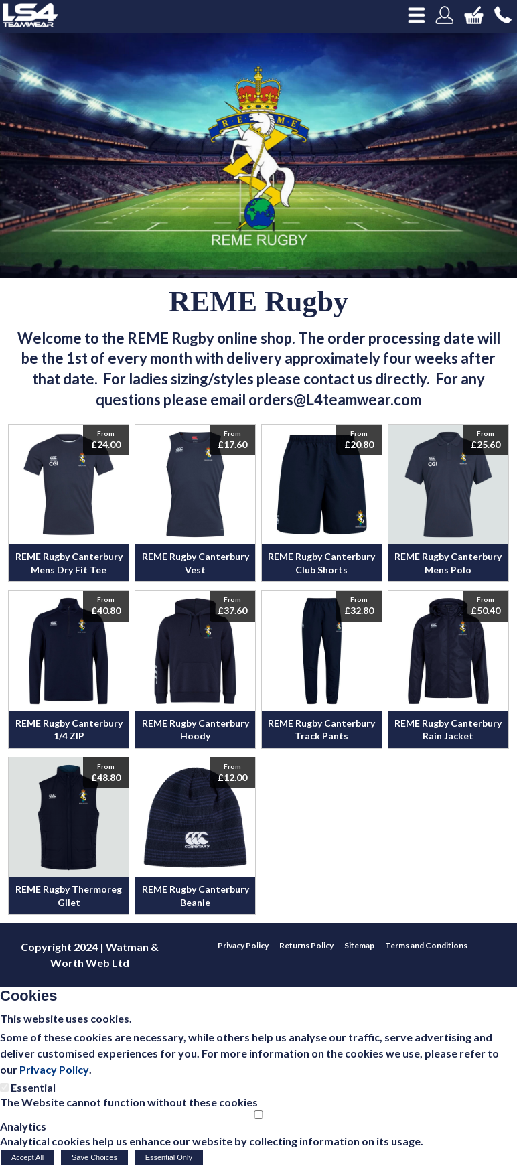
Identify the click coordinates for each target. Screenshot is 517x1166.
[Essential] (4, 1087)
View (68, 431)
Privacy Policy (54, 1069)
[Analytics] (258, 1114)
